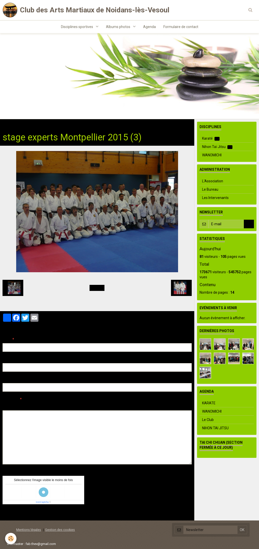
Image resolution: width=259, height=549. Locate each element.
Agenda (149, 27)
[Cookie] (10, 538)
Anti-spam (11, 472)
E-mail (8, 359)
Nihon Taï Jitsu (217, 147)
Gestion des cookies (60, 530)
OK (249, 224)
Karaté (56, 124)
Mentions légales (28, 530)
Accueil (8, 124)
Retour (97, 288)
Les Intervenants (215, 198)
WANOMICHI (212, 155)
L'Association (212, 181)
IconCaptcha (42, 502)
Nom (7, 339)
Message (10, 399)
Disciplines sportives (77, 27)
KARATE (208, 403)
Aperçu (92, 406)
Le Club (208, 420)
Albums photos (118, 27)
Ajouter (13, 514)
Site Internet (13, 379)
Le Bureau (210, 189)
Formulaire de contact (180, 27)
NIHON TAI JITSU (215, 428)
